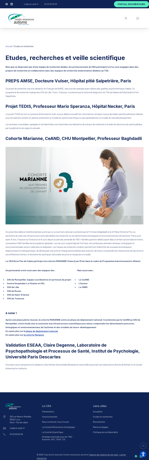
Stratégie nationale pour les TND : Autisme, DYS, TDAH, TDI (57, 438)
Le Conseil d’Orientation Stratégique (58, 427)
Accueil (9, 46)
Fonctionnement (49, 416)
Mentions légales (100, 427)
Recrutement (99, 421)
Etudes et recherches (103, 416)
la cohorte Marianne (34, 334)
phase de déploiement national (42, 331)
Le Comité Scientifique (52, 432)
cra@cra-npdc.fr (31, 4)
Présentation (48, 411)
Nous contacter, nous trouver (55, 421)
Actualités (97, 411)
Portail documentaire (131, 4)
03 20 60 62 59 (50, 4)
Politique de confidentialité (105, 432)
